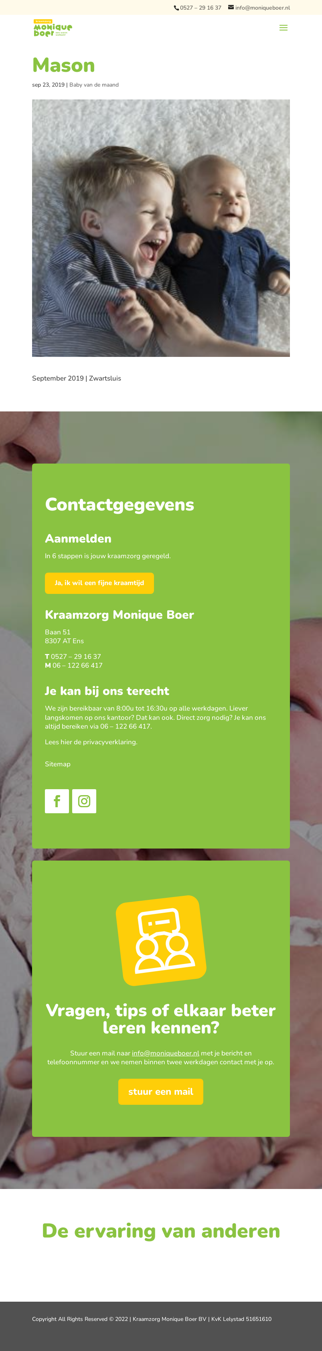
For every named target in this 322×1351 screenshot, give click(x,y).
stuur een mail (160, 1091)
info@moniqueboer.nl (165, 1053)
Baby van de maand (94, 85)
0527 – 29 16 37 (200, 8)
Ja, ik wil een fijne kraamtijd (99, 582)
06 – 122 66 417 (78, 665)
